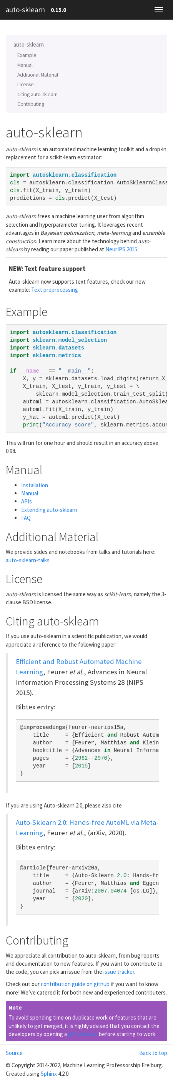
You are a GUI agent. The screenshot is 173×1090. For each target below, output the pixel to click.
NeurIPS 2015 (121, 249)
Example (27, 55)
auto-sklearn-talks (28, 560)
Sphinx (49, 1073)
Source (14, 1053)
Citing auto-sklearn (37, 94)
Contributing (30, 104)
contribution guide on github (75, 984)
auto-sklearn (25, 9)
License (25, 84)
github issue (83, 1034)
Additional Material (37, 75)
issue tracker (118, 971)
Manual (25, 65)
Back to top (153, 1053)
